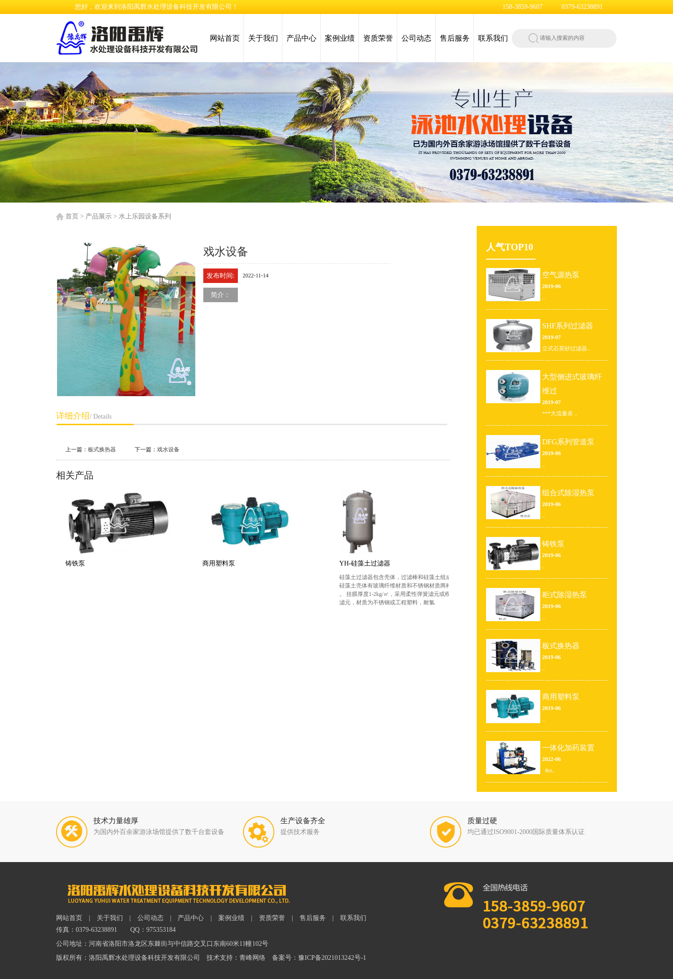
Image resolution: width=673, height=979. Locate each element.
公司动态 (416, 38)
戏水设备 (168, 449)
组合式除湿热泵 (568, 493)
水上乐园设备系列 (145, 216)
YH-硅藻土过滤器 (371, 563)
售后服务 (455, 38)
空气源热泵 (561, 275)
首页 (72, 216)
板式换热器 (102, 449)
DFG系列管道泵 (568, 442)
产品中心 (301, 38)
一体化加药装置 (568, 748)
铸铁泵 (82, 563)
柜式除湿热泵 (564, 595)
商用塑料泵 (225, 563)
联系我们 (493, 38)
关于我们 (263, 38)
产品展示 (99, 216)
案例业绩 (340, 38)
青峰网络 (252, 957)
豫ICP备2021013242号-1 (332, 957)
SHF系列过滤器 (567, 326)
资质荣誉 (378, 38)
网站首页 (225, 38)
